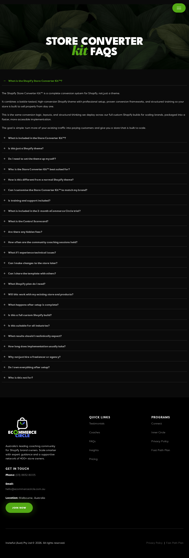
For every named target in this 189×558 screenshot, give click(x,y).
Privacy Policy (160, 441)
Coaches (94, 432)
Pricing (93, 459)
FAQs (92, 441)
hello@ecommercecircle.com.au (25, 489)
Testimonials (97, 423)
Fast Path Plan (160, 450)
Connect (156, 423)
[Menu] (179, 8)
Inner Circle (158, 432)
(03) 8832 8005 (25, 475)
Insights (94, 450)
